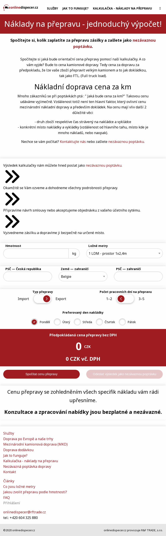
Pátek (132, 322)
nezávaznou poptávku (126, 141)
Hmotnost (13, 246)
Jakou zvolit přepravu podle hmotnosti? (35, 492)
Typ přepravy (42, 292)
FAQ (6, 497)
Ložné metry (98, 246)
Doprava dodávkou (18, 449)
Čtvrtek (110, 322)
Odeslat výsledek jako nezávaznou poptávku (124, 374)
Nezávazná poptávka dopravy (27, 466)
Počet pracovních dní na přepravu (126, 292)
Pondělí (45, 322)
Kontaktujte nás (73, 141)
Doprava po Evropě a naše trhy (28, 438)
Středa (87, 322)
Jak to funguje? (75, 8)
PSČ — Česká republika (23, 269)
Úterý (66, 322)
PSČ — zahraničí (128, 269)
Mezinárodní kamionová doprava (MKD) (35, 444)
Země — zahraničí (74, 269)
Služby (52, 8)
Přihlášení (11, 503)
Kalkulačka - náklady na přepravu (122, 8)
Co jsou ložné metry (19, 486)
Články (8, 481)
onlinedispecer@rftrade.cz (24, 512)
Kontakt (9, 472)
